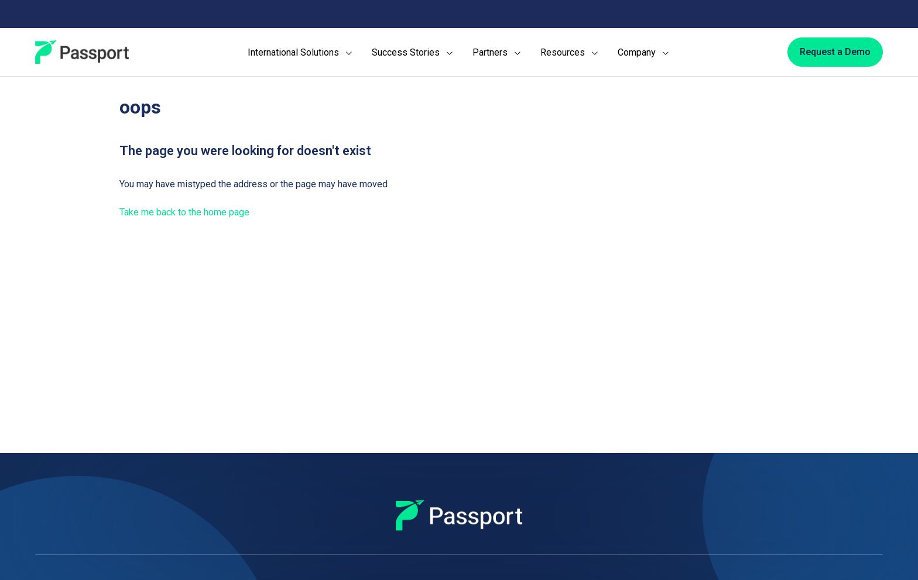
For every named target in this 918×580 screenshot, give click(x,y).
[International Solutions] (300, 52)
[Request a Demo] (835, 52)
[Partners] (496, 52)
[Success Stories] (412, 52)
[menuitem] (300, 52)
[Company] (643, 52)
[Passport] (82, 52)
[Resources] (569, 52)
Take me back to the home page (184, 212)
